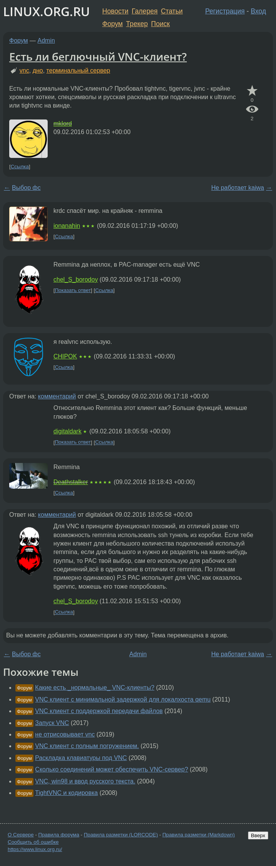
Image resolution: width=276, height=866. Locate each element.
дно (38, 70)
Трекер (137, 24)
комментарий (57, 396)
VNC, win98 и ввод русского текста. (85, 781)
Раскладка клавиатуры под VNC (81, 758)
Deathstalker (70, 482)
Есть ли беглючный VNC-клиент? (98, 56)
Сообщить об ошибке (33, 842)
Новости (115, 11)
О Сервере (21, 835)
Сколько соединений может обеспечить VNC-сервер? (111, 769)
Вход (258, 11)
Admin (46, 40)
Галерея (145, 11)
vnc (24, 70)
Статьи (172, 11)
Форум (112, 24)
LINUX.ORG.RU (46, 11)
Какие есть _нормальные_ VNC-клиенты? (94, 687)
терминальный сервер (78, 70)
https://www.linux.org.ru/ (35, 849)
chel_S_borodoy (75, 279)
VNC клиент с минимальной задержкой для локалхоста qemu (123, 699)
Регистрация (225, 11)
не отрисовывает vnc (65, 734)
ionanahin (66, 225)
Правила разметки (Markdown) (198, 835)
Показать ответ (73, 290)
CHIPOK (65, 356)
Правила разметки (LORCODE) (121, 835)
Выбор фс (26, 187)
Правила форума (59, 835)
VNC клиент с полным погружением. (87, 746)
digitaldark (67, 431)
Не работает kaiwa (237, 187)
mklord (62, 123)
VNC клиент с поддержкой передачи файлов (99, 711)
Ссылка (20, 166)
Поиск (160, 24)
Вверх (258, 835)
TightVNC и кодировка (66, 793)
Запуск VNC (52, 723)
